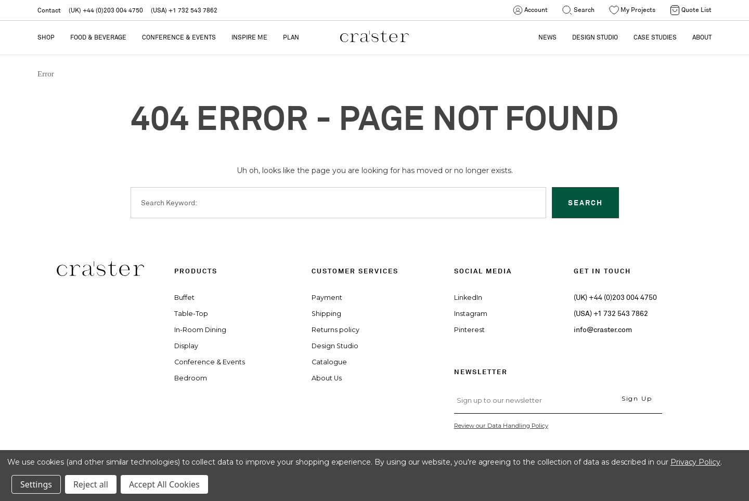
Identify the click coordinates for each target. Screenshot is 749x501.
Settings (36, 484)
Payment (327, 297)
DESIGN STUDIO (595, 37)
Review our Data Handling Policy (501, 425)
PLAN (291, 37)
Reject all (90, 484)
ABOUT (702, 37)
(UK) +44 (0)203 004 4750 (106, 10)
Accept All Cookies (164, 484)
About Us (327, 378)
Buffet (184, 297)
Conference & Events (179, 37)
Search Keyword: (169, 202)
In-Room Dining (200, 330)
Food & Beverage (98, 37)
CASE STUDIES (655, 37)
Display (186, 346)
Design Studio (335, 346)
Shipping (326, 314)
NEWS (547, 37)
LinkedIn (468, 297)
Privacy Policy (695, 462)
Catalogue (329, 362)
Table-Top (191, 314)
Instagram (470, 314)
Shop (46, 37)
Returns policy (335, 330)
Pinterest (469, 330)
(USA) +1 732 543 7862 (184, 10)
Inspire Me (249, 37)
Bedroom (190, 378)
